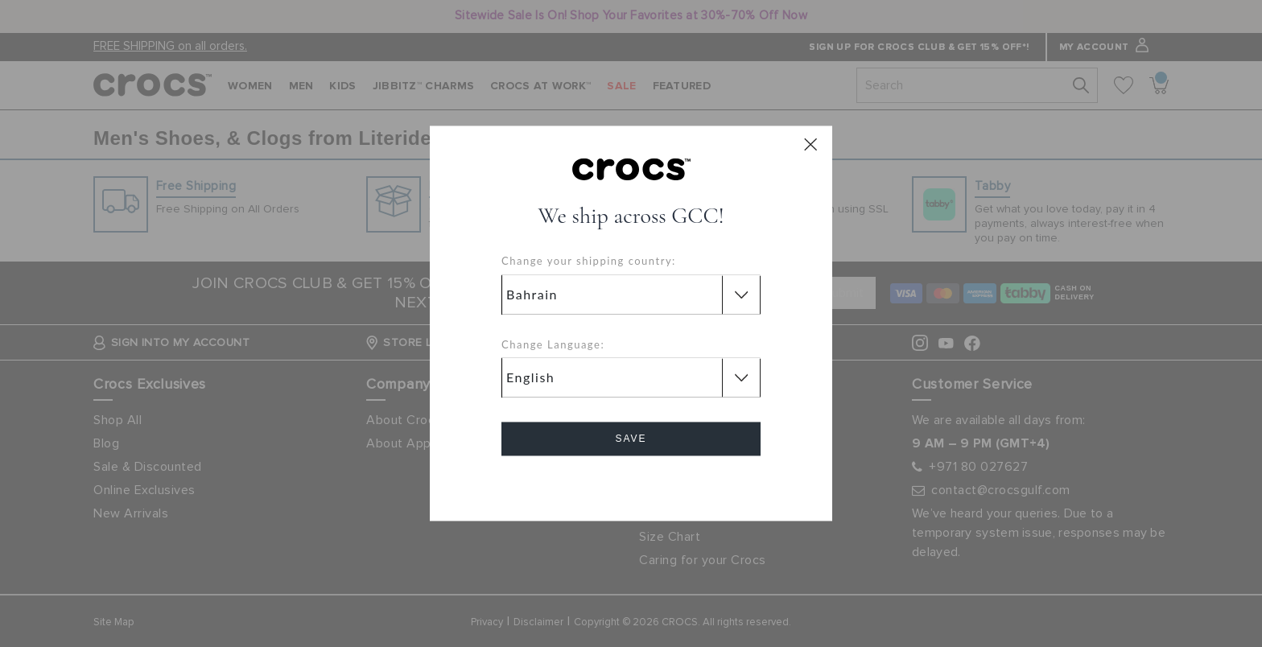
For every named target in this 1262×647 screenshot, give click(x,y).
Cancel (631, 484)
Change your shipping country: (588, 261)
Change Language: (552, 344)
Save (630, 439)
